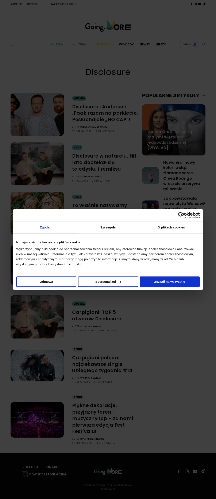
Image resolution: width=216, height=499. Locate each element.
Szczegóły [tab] (108, 227)
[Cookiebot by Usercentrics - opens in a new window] (181, 215)
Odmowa (46, 281)
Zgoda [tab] (45, 227)
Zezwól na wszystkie (169, 281)
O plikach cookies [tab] (171, 227)
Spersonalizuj (108, 281)
